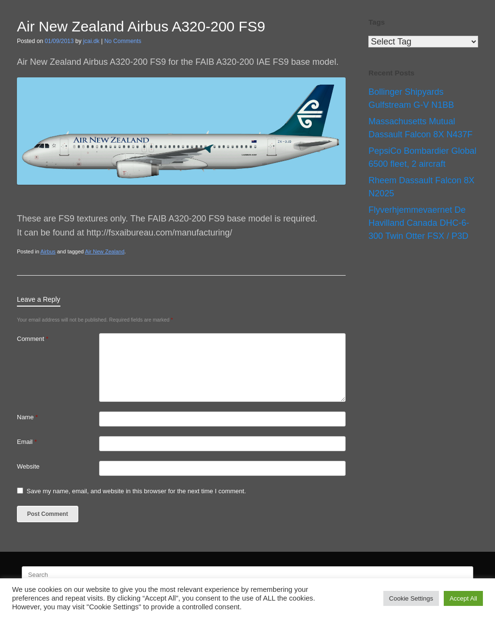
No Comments (123, 41)
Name (27, 417)
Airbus (48, 251)
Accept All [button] (463, 598)
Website (28, 466)
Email (27, 441)
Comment (32, 338)
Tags (376, 22)
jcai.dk (91, 41)
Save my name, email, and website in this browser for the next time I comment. (136, 491)
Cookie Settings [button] (411, 598)
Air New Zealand (105, 251)
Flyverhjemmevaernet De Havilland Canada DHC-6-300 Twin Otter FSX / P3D (418, 223)
